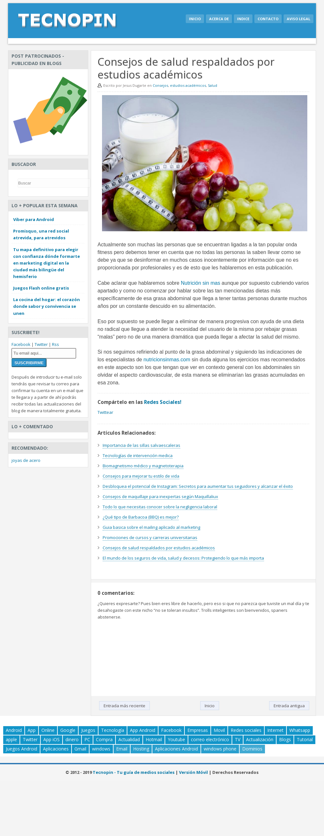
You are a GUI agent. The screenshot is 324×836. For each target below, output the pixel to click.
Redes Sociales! (162, 402)
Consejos (160, 85)
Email (121, 749)
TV (237, 739)
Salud (212, 85)
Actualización (259, 739)
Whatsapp (299, 730)
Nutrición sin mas (200, 283)
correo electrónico (210, 739)
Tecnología (112, 730)
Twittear (105, 412)
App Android (142, 730)
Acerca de (219, 18)
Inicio (195, 18)
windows (101, 749)
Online (48, 730)
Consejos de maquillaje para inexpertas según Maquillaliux (160, 496)
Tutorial (305, 739)
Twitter (41, 344)
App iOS (51, 739)
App (32, 730)
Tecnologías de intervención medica (138, 455)
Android (14, 730)
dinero (72, 739)
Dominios (252, 749)
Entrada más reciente (124, 706)
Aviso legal (298, 18)
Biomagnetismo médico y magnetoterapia (143, 466)
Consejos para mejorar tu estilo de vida (141, 476)
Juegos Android (21, 749)
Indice (243, 18)
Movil (219, 730)
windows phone (220, 749)
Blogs (285, 739)
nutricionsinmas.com (166, 359)
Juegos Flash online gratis (41, 288)
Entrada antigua (289, 706)
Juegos (88, 730)
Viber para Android (33, 219)
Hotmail (154, 739)
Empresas (197, 730)
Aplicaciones (56, 749)
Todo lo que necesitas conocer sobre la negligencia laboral (160, 507)
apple (11, 739)
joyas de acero (26, 460)
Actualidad (129, 739)
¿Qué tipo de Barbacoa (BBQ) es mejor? (141, 517)
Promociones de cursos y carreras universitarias (150, 537)
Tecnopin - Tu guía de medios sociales (134, 772)
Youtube (176, 739)
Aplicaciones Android (176, 749)
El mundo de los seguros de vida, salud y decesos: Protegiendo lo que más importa (183, 558)
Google (67, 730)
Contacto (268, 18)
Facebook (21, 344)
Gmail (80, 749)
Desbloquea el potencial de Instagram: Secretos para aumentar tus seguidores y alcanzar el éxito (198, 486)
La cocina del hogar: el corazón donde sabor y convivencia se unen (46, 306)
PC (87, 739)
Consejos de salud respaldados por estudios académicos (159, 548)
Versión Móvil (193, 772)
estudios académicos (188, 85)
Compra (104, 739)
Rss (55, 344)
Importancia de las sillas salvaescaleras (141, 445)
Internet (275, 730)
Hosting (141, 749)
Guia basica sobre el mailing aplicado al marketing (151, 527)
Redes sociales (246, 730)
